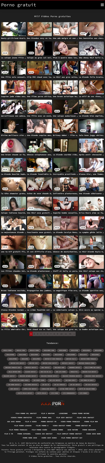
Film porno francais (17, 430)
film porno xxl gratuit (26, 413)
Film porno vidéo (39, 430)
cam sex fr (30, 384)
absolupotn (83, 354)
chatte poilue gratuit (90, 388)
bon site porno (60, 371)
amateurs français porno (86, 363)
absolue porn (21, 350)
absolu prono (8, 350)
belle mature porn (15, 371)
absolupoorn (10, 354)
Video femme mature (81, 413)
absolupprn (94, 354)
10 (61, 334)
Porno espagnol (33, 434)
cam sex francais (44, 384)
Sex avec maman (13, 421)
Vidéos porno (57, 430)
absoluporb (22, 354)
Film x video (30, 421)
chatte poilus (32, 393)
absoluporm (34, 354)
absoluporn (46, 354)
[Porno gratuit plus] (102, 5)
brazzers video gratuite (93, 376)
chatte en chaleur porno (70, 388)
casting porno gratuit (50, 388)
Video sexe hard (19, 438)
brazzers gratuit (9, 376)
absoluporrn (71, 354)
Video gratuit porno (62, 426)
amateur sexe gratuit (18, 363)
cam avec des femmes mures (12, 380)
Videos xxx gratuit (53, 434)
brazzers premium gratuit (49, 376)
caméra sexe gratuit (14, 388)
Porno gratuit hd (84, 426)
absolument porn (49, 350)
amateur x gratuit (67, 363)
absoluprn (25, 359)
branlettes (73, 371)
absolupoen (86, 350)
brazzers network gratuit (28, 376)
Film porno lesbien (22, 426)
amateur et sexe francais (53, 359)
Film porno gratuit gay (82, 438)
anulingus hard (59, 367)
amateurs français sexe (13, 367)
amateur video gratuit (50, 363)
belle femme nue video (92, 367)
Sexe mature (73, 430)
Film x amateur (48, 413)
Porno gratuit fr (48, 421)
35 (70, 334)
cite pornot (73, 393)
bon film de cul (46, 371)
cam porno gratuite (16, 384)
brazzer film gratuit (89, 371)
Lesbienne (63, 413)
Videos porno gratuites (21, 417)
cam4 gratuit (91, 384)
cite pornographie (59, 393)
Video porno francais (71, 421)
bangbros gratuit (74, 367)
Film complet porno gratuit (79, 434)
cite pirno (45, 393)
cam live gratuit (46, 380)
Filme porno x (42, 426)
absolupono (97, 350)
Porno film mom (92, 421)
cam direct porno (30, 380)
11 (66, 334)
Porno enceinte (90, 430)
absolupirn (74, 350)
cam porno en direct (78, 380)
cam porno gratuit (95, 380)
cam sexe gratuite (76, 384)
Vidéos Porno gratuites (42, 456)
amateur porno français (88, 359)
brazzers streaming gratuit (71, 376)
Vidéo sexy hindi (59, 438)
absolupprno (13, 359)
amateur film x (71, 359)
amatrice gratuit (31, 367)
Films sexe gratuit (86, 417)
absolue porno (34, 350)
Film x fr (17, 434)
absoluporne (58, 354)
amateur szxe (34, 363)
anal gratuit (46, 367)
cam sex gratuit (60, 384)
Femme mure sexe (39, 438)
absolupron (36, 359)
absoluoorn (62, 350)
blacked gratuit (31, 371)
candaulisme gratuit (32, 388)
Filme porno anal (44, 417)
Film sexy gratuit (64, 417)
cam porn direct (62, 380)
